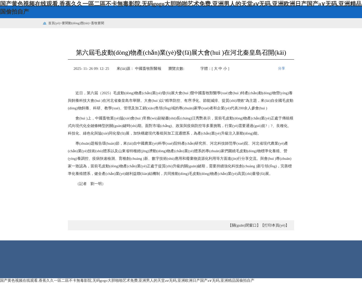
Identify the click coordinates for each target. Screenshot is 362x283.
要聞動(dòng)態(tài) (75, 23)
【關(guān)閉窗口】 (244, 225)
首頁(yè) (54, 23)
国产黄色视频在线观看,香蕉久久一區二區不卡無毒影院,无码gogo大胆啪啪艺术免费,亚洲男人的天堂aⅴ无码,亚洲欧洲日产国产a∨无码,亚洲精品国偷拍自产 (127, 280)
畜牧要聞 (97, 23)
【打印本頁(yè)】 (274, 225)
